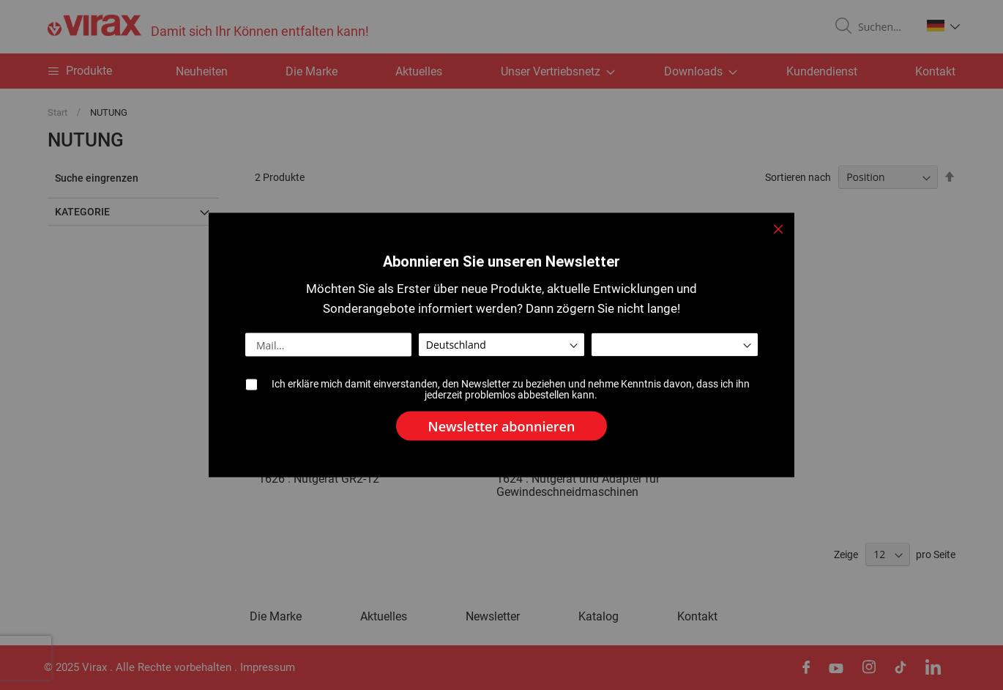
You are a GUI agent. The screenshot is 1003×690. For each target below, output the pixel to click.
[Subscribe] (502, 426)
